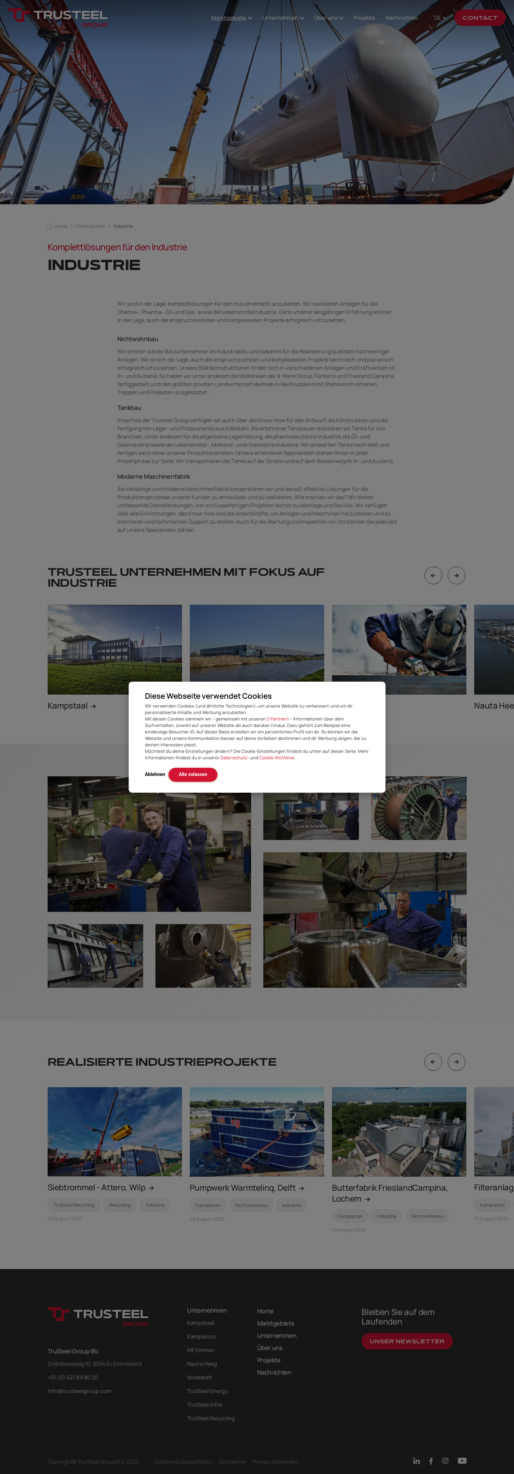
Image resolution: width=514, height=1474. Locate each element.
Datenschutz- (234, 758)
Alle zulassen (193, 774)
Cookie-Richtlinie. (277, 758)
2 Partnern (278, 719)
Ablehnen (155, 774)
